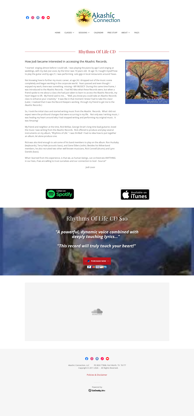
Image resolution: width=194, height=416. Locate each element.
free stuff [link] (112, 32)
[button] (69, 32)
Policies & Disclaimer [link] (97, 374)
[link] (27, 17)
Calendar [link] (98, 32)
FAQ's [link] (136, 32)
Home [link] (57, 32)
